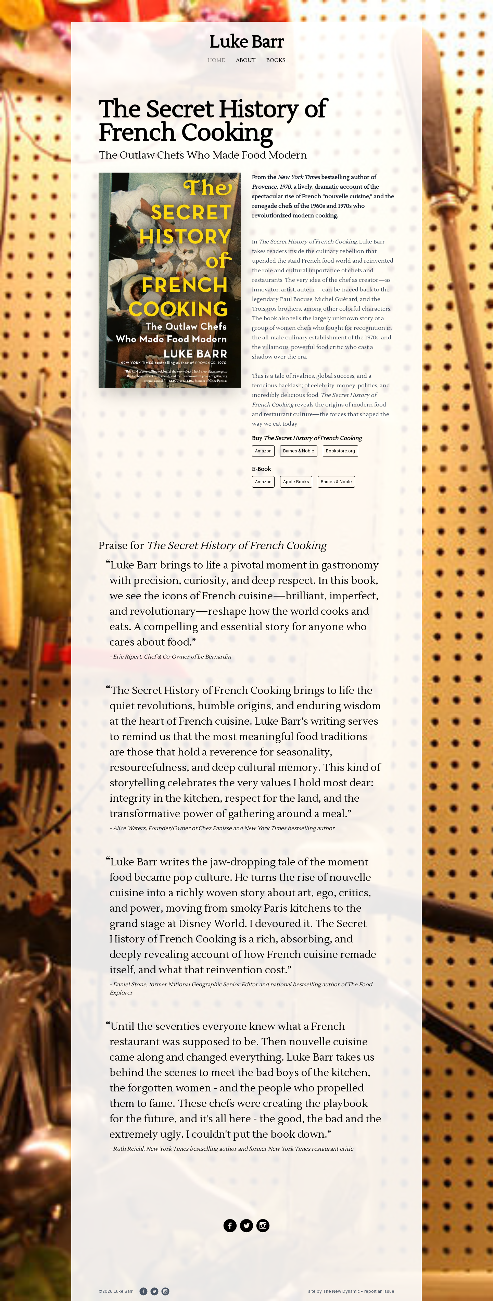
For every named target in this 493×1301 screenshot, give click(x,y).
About (245, 60)
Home (216, 60)
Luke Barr (247, 42)
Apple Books (296, 481)
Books (276, 60)
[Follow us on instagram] (263, 1226)
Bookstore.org (340, 450)
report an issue (379, 1291)
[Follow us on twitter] (246, 1226)
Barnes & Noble (298, 450)
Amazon (263, 450)
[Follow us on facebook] (230, 1226)
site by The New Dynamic (334, 1291)
